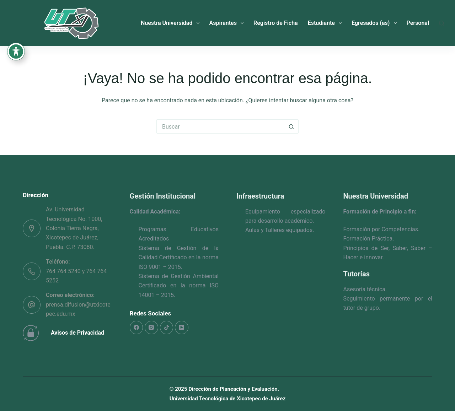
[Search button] (291, 126)
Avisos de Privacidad (77, 332)
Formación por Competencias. (381, 229)
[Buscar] (441, 23)
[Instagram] (151, 327)
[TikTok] (166, 327)
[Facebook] (136, 327)
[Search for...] (220, 126)
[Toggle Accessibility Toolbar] (16, 10)
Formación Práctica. (368, 238)
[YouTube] (181, 327)
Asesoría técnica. (365, 289)
